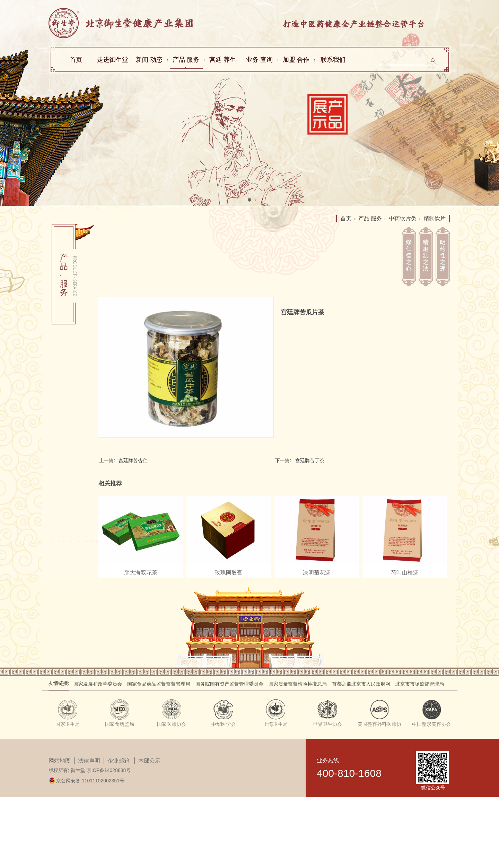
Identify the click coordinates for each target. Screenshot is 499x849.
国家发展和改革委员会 (97, 684)
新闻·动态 (149, 59)
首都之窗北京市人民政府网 (361, 684)
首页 (76, 59)
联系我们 (333, 59)
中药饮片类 (403, 218)
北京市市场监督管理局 (419, 684)
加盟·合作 (296, 59)
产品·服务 (186, 59)
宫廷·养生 (222, 59)
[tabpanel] (249, 103)
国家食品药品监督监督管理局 (158, 684)
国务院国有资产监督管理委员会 (229, 684)
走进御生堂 (112, 59)
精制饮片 (434, 218)
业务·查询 (259, 59)
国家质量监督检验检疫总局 (298, 684)
